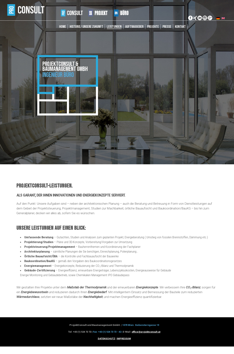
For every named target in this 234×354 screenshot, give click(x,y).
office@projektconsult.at (146, 331)
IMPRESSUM (124, 338)
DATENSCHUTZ (106, 338)
